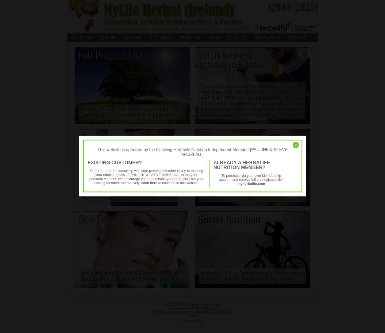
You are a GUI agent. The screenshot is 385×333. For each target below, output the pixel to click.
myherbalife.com (251, 184)
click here (149, 183)
